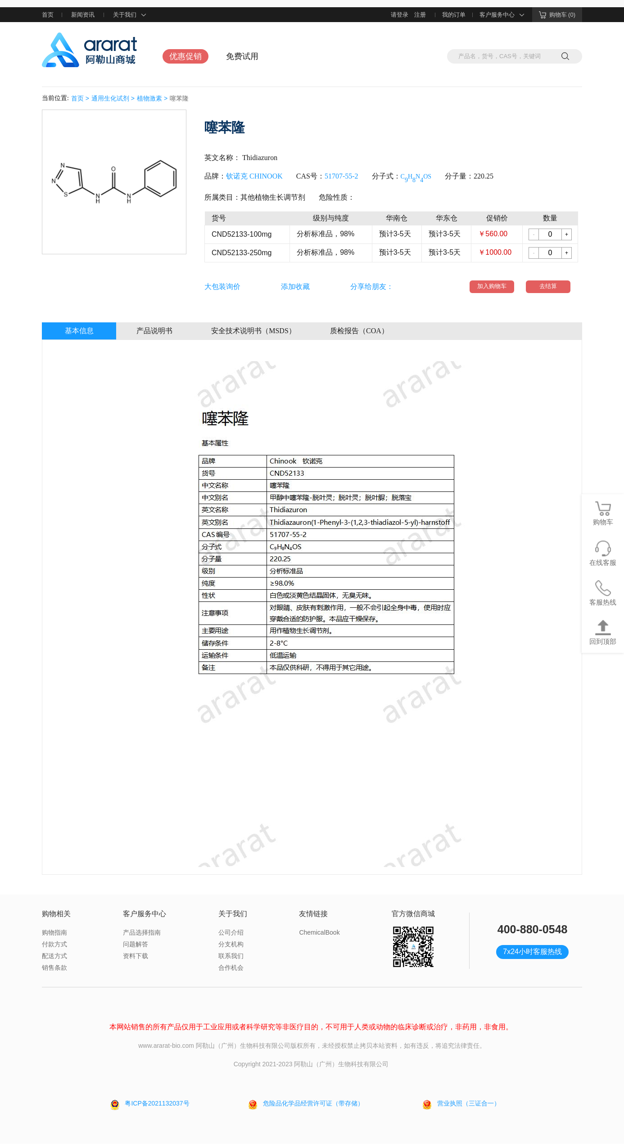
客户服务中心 (502, 14)
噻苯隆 (179, 98)
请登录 (399, 14)
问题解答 (135, 947)
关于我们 (130, 14)
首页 (48, 14)
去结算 (546, 288)
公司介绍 (231, 935)
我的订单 (454, 14)
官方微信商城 (413, 917)
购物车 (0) (557, 14)
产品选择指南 (142, 935)
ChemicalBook (319, 935)
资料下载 (135, 959)
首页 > (80, 98)
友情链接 (313, 917)
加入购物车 (493, 288)
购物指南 (54, 935)
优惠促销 (185, 56)
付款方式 (54, 947)
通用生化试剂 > (113, 98)
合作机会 (231, 970)
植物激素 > (152, 98)
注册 (420, 14)
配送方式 (54, 959)
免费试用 (242, 56)
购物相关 (56, 917)
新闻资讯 (83, 14)
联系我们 (231, 959)
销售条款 (54, 970)
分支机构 (231, 947)
